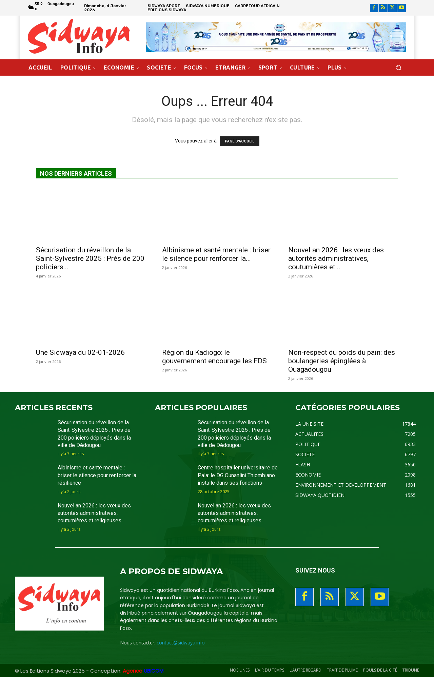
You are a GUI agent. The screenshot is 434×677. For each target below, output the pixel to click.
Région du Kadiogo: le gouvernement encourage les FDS (214, 356)
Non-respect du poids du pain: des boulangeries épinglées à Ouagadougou (341, 360)
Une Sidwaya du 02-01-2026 (80, 352)
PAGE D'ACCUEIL (239, 141)
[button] (398, 67)
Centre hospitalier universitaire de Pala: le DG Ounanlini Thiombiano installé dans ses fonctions (238, 475)
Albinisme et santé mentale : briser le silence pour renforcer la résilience (97, 475)
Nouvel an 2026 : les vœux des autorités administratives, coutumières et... (336, 258)
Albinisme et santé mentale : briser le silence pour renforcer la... (216, 254)
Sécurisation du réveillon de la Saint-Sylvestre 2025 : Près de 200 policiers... (90, 258)
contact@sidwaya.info (181, 642)
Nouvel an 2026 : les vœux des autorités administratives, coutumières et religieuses (94, 513)
